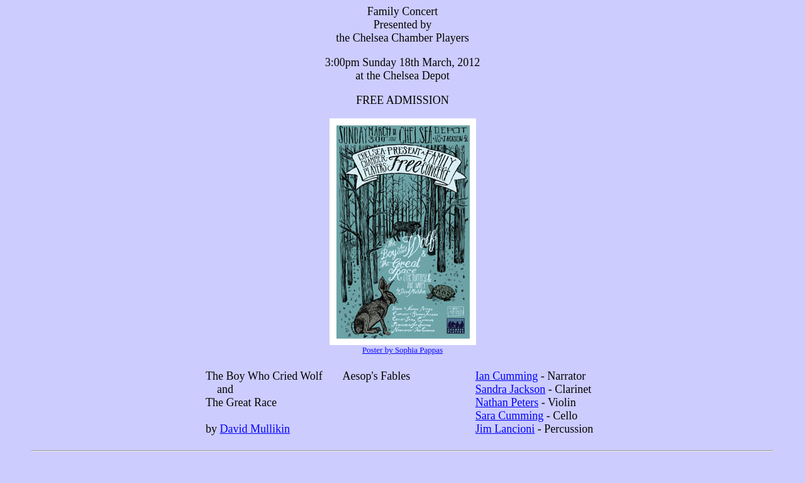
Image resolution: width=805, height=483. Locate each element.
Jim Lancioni (505, 429)
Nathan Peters (506, 402)
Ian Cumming (506, 376)
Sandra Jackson (510, 389)
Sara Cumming (509, 415)
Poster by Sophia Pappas (402, 350)
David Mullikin (255, 429)
